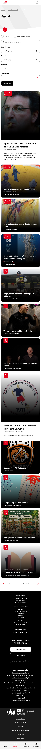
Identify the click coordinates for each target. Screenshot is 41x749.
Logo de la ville (20, 719)
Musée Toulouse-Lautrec (19, 690)
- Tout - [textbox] (6, 68)
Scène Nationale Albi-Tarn (19, 693)
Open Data (20, 738)
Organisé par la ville (23, 36)
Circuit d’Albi (20, 695)
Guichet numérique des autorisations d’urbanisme (19, 683)
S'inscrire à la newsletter (20, 661)
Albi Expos (19, 698)
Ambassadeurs (19, 680)
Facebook (18, 643)
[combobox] (20, 68)
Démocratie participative (19, 673)
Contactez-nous (37, 2)
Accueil (3, 10)
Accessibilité (20, 726)
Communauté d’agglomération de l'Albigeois (19, 675)
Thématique (5, 73)
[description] (20, 42)
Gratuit (7, 36)
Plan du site (20, 734)
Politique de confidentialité (20, 730)
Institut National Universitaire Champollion (19, 688)
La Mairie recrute (18, 632)
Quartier (4, 64)
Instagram (22, 643)
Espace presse (20, 655)
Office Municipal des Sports (19, 700)
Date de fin (4, 56)
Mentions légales (20, 722)
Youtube (15, 643)
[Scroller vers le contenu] (5, 29)
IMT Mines (19, 685)
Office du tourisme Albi (19, 678)
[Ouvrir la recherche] (36, 745)
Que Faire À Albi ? (13, 10)
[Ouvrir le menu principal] (5, 745)
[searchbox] (4, 77)
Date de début (5, 47)
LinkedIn (26, 643)
